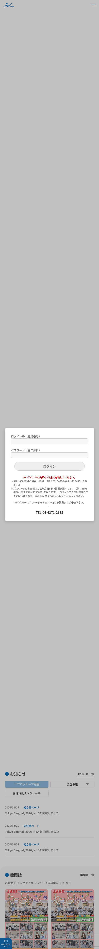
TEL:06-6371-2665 (49, 512)
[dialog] (49, 474)
